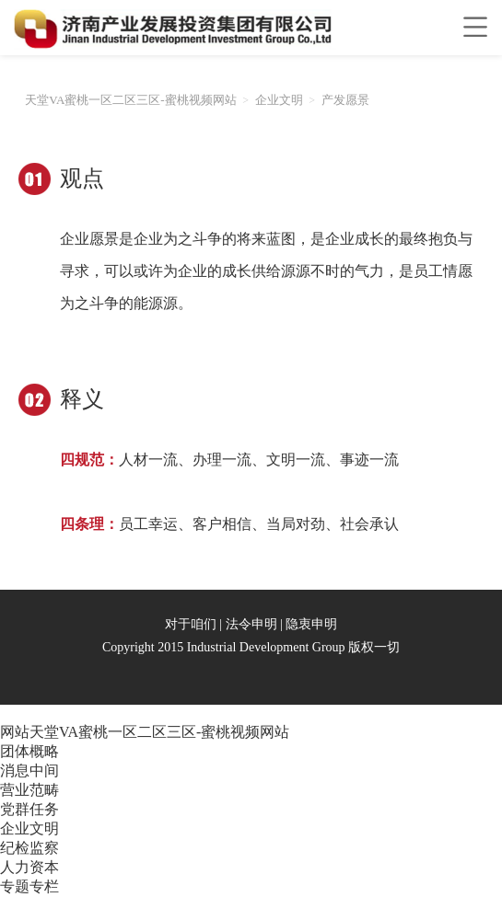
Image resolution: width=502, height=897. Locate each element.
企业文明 (279, 100)
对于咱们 (190, 624)
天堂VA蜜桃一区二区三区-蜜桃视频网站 (130, 100)
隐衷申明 (311, 624)
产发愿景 (345, 100)
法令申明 (251, 624)
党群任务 (29, 809)
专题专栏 (29, 886)
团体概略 (29, 751)
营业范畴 (29, 790)
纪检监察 (29, 848)
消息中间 (29, 770)
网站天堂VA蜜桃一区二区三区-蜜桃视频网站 (144, 732)
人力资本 (29, 867)
